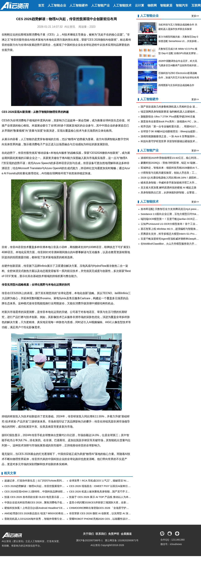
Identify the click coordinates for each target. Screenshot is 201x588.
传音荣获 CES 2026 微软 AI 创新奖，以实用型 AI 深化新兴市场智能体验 (110, 513)
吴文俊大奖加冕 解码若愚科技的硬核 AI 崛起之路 (168, 187)
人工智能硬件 (78, 5)
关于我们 (88, 533)
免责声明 (113, 533)
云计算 (139, 5)
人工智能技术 (122, 5)
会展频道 (126, 533)
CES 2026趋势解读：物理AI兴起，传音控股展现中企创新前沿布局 (42, 486)
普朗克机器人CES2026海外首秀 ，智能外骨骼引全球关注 (37, 518)
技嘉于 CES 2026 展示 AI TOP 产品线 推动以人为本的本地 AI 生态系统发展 (112, 496)
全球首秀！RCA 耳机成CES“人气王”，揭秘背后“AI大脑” (100, 480)
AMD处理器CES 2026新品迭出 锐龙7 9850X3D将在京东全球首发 (41, 513)
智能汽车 (182, 5)
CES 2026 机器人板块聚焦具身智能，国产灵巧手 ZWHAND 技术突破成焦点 (112, 491)
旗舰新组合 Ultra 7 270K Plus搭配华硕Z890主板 (168, 116)
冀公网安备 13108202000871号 (121, 540)
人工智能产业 (100, 5)
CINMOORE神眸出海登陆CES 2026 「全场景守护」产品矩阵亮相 (106, 507)
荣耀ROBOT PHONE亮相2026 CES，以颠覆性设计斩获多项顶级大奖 (108, 518)
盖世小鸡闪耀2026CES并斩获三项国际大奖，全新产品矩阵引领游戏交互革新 (113, 502)
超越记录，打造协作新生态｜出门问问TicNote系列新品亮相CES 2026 (44, 480)
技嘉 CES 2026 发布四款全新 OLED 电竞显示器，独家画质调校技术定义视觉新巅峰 (52, 496)
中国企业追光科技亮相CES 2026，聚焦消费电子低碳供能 (37, 502)
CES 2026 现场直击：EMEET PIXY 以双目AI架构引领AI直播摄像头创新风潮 (112, 486)
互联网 (196, 5)
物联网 (152, 5)
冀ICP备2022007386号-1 (89, 540)
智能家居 (166, 5)
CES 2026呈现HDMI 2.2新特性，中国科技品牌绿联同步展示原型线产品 (45, 491)
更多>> (195, 16)
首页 (41, 5)
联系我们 (101, 533)
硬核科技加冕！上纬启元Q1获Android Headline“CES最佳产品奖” (41, 507)
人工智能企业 (57, 5)
